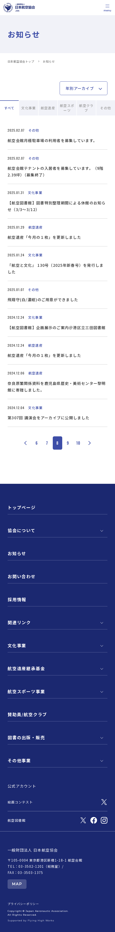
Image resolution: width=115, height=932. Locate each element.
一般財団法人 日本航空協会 (33, 850)
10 (78, 443)
